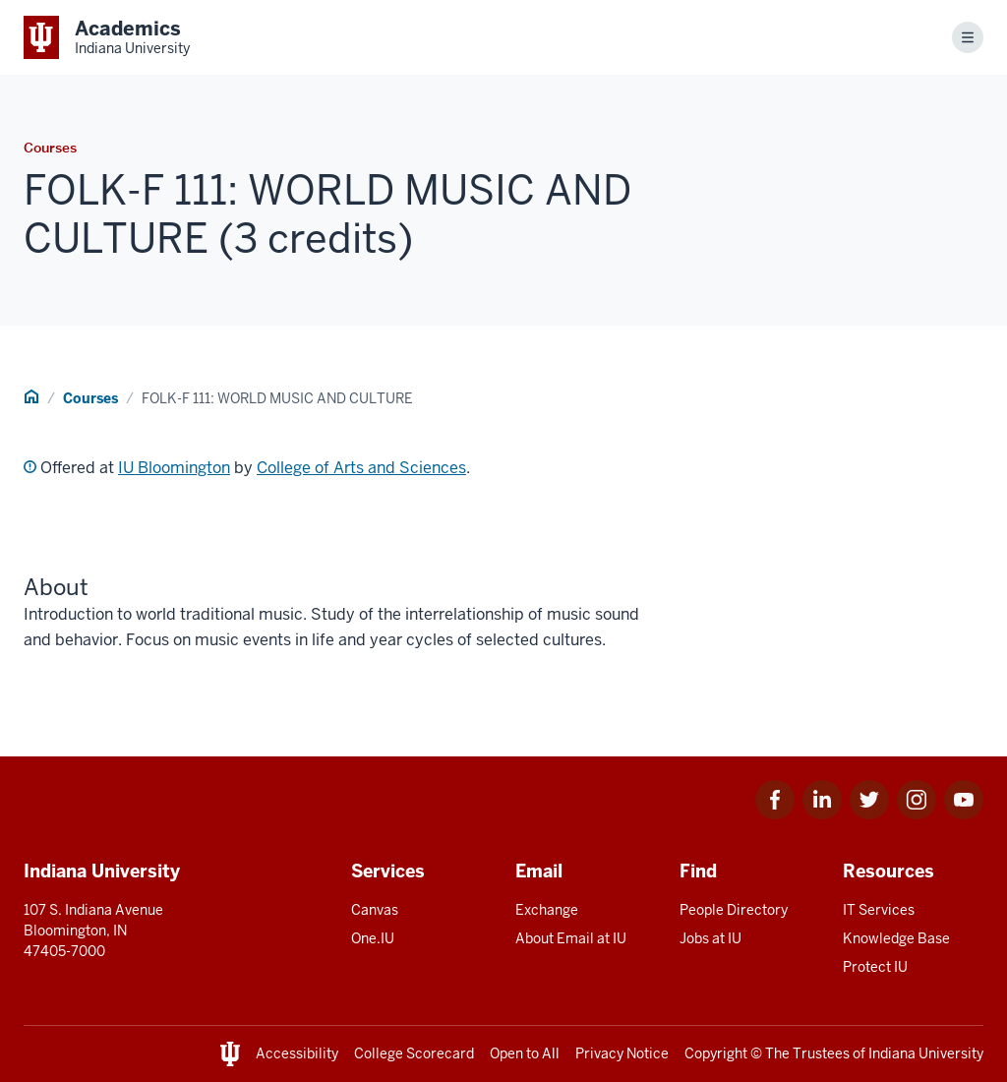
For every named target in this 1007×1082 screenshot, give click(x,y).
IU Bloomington (174, 467)
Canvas (374, 910)
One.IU (372, 938)
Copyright (715, 1053)
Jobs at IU (710, 938)
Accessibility (297, 1053)
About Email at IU (570, 938)
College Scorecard (414, 1053)
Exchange (546, 910)
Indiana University (925, 1053)
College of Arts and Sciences (361, 467)
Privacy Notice (622, 1053)
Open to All (525, 1053)
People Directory (734, 910)
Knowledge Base (896, 938)
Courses (90, 398)
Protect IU (875, 967)
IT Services (879, 910)
